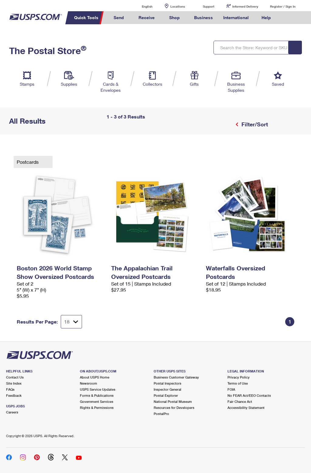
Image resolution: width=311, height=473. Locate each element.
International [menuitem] (236, 17)
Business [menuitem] (203, 17)
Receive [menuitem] (146, 17)
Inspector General (167, 389)
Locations (177, 6)
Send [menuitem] (119, 17)
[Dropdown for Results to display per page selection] (71, 321)
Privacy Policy (238, 377)
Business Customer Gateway (176, 377)
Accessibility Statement (246, 408)
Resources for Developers (174, 408)
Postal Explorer (166, 395)
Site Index (14, 383)
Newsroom (88, 383)
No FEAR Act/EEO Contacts (249, 395)
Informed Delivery (245, 6)
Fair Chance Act (239, 401)
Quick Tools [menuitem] (86, 17)
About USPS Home (94, 377)
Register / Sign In (283, 6)
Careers (12, 412)
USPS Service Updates (97, 389)
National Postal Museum (173, 401)
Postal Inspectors (167, 383)
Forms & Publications (97, 395)
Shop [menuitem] (174, 17)
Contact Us (15, 377)
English (140, 6)
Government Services (96, 401)
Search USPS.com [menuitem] (286, 17)
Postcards (28, 162)
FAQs (10, 389)
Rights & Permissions (97, 408)
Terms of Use (237, 383)
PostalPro (161, 414)
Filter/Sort (254, 124)
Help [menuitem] (266, 17)
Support (208, 6)
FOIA (231, 389)
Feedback (14, 395)
